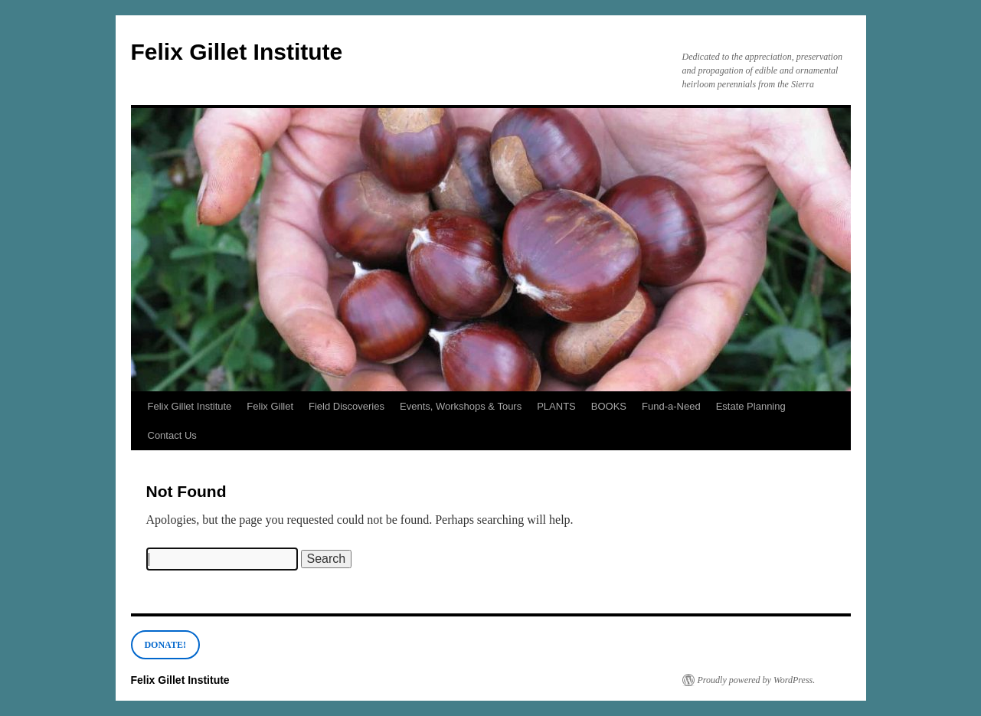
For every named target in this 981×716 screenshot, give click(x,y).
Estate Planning (751, 406)
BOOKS (608, 406)
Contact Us (172, 435)
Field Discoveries (346, 406)
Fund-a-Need (671, 406)
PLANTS (556, 406)
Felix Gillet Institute (237, 51)
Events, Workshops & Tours (461, 406)
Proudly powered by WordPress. (757, 680)
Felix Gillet (270, 406)
